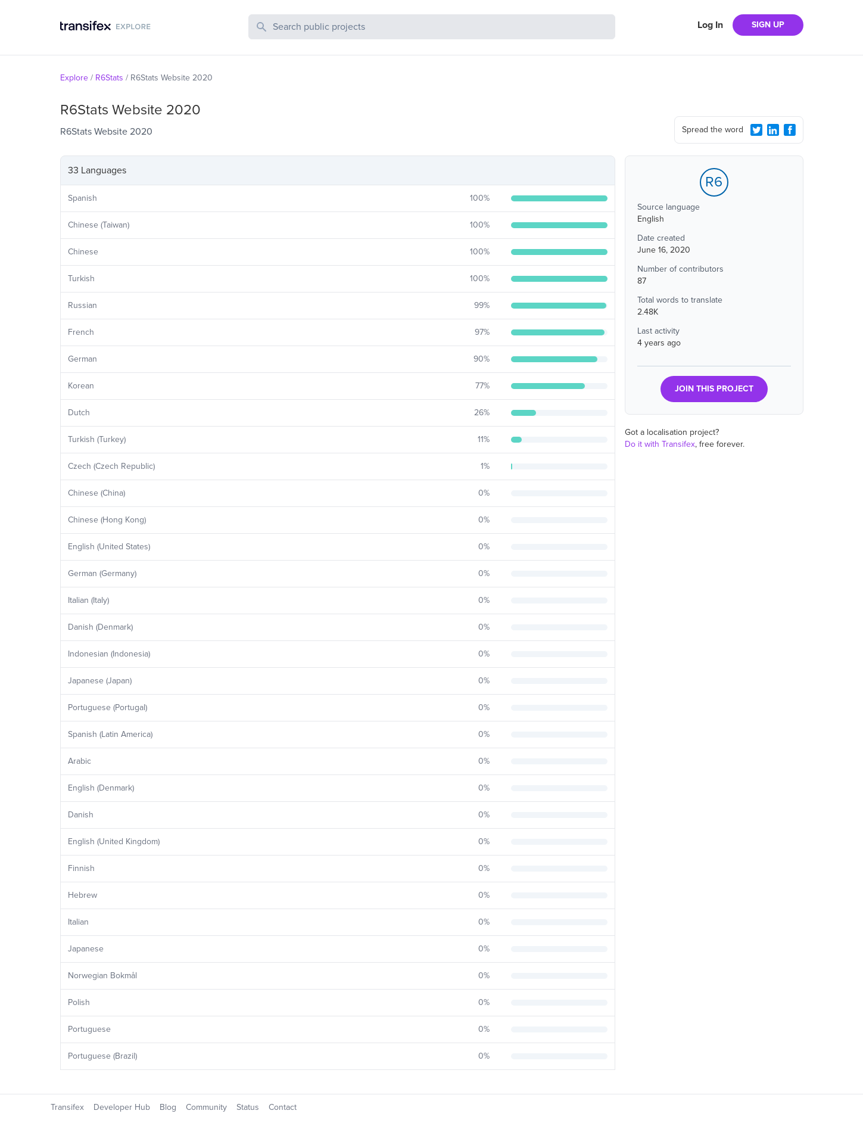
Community (206, 1107)
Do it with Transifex (660, 444)
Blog (168, 1107)
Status (247, 1107)
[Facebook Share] (789, 130)
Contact (283, 1107)
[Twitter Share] (756, 130)
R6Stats (109, 78)
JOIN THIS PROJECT (714, 389)
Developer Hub (122, 1107)
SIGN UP (768, 25)
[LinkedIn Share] (773, 130)
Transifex (67, 1107)
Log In (710, 25)
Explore (74, 78)
